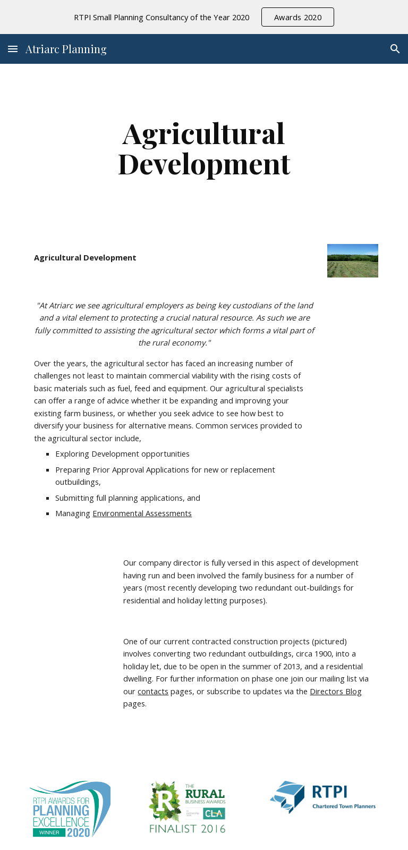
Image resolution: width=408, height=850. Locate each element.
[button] (13, 48)
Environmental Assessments (142, 513)
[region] (204, 17)
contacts (153, 691)
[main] (204, 147)
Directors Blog (336, 691)
